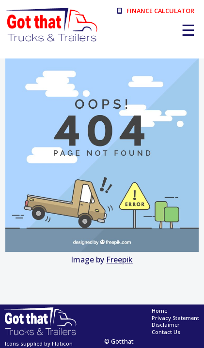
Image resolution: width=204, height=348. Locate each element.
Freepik (119, 259)
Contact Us (166, 332)
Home (159, 310)
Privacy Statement (175, 318)
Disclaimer (166, 324)
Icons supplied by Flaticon (39, 343)
